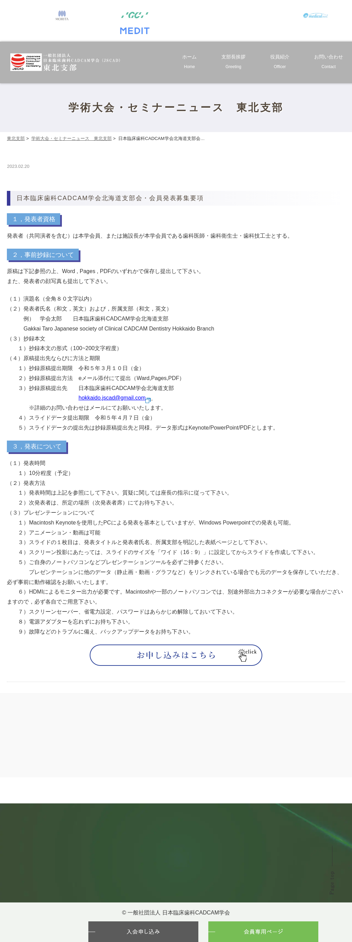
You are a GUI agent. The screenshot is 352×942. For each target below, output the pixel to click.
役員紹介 (279, 63)
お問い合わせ (328, 63)
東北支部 (16, 138)
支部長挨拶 (233, 63)
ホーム (189, 63)
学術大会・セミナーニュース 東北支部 (71, 138)
